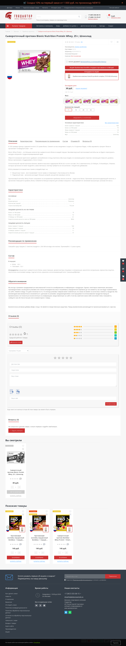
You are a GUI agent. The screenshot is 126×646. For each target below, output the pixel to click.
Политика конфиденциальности (82, 580)
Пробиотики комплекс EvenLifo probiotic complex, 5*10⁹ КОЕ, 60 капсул (95, 76)
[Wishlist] (111, 42)
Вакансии (8, 602)
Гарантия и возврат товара (31, 8)
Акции (39, 31)
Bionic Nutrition (81, 47)
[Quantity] (16, 487)
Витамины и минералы (45, 26)
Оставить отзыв (111, 403)
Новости (8, 596)
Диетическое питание (88, 26)
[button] (123, 278)
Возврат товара (10, 623)
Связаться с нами (11, 620)
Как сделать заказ (11, 593)
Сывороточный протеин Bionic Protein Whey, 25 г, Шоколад (15, 472)
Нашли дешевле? (81, 88)
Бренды (102, 26)
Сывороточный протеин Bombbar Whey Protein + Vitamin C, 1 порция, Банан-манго (63, 540)
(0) (81, 42)
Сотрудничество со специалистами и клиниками (78, 8)
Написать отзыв (15, 342)
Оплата (18, 8)
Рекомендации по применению (47, 141)
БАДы (58, 26)
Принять (116, 643)
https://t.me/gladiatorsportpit (44, 605)
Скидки (110, 26)
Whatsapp (69, 612)
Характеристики (26, 141)
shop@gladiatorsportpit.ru (73, 597)
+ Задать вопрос (16, 430)
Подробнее (37, 643)
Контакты (45, 8)
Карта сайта (9, 626)
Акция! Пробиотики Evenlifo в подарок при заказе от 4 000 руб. (92, 68)
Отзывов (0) (75, 141)
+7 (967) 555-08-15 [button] (73, 593)
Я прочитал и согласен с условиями (86, 580)
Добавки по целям (70, 26)
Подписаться (113, 576)
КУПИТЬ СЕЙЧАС (15, 496)
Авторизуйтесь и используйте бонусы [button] (93, 62)
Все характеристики (112, 122)
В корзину (16, 557)
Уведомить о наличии (77, 118)
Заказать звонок (93, 19)
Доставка (9, 8)
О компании (9, 599)
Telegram (66, 612)
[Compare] (117, 42)
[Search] (79, 17)
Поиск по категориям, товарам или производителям (51, 20)
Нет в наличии (15, 492)
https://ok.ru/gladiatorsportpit (40, 605)
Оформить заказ (116, 17)
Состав (65, 141)
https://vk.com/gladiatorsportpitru (36, 605)
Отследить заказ (56, 8)
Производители (10, 629)
